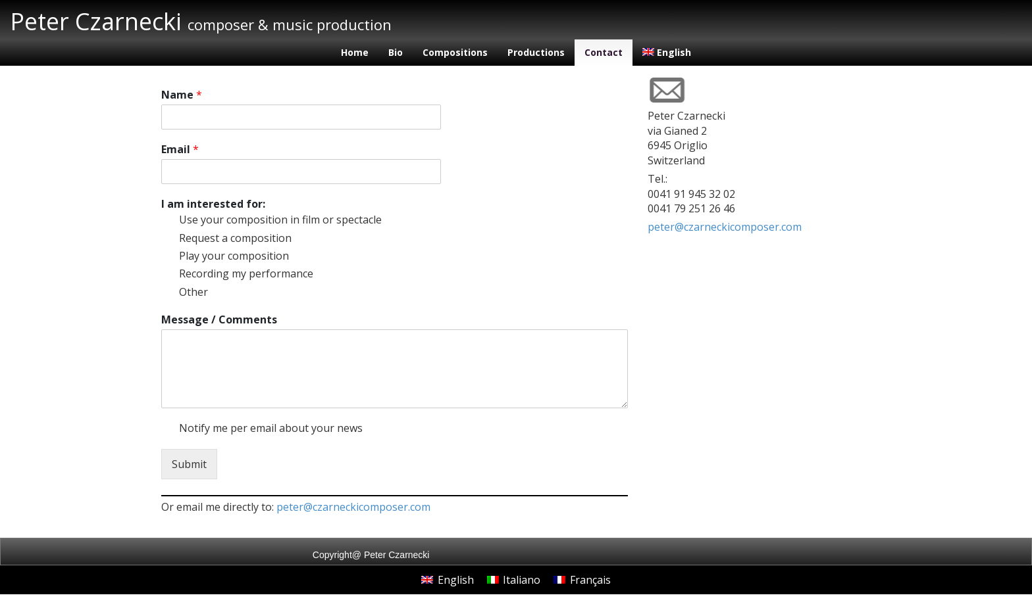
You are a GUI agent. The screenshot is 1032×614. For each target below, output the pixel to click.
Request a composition (235, 238)
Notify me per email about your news (271, 428)
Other (193, 292)
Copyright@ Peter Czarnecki (371, 555)
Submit (189, 464)
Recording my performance (246, 273)
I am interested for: (213, 204)
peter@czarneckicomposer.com (353, 507)
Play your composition (234, 255)
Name (181, 95)
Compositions (455, 52)
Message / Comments (219, 320)
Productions (536, 52)
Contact (603, 52)
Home (355, 52)
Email (180, 149)
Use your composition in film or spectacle (280, 219)
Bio (395, 52)
